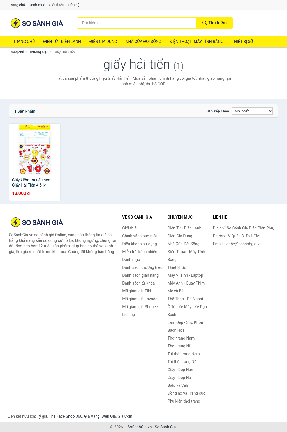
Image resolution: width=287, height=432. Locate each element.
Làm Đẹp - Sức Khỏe (185, 322)
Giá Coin (125, 416)
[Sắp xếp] (252, 111)
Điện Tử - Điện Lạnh (62, 41)
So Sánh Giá (165, 427)
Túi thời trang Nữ (182, 362)
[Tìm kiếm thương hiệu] (137, 23)
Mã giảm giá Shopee (140, 306)
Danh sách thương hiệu (142, 267)
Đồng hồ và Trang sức (186, 393)
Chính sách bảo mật (139, 236)
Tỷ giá (42, 416)
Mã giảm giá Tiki (136, 291)
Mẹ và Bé (176, 291)
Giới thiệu (56, 5)
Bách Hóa (176, 330)
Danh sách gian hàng (140, 275)
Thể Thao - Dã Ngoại (185, 299)
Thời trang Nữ (179, 346)
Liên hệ (74, 5)
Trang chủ (17, 5)
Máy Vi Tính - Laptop (185, 275)
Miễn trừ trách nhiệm (140, 251)
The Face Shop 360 (65, 416)
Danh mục (37, 5)
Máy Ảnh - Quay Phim (186, 283)
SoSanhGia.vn (140, 427)
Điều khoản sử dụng (139, 244)
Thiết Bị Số (242, 41)
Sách (172, 314)
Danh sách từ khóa (138, 283)
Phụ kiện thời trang (184, 401)
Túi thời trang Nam (184, 354)
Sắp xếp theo (218, 111)
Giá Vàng (92, 416)
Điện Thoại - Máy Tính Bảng (196, 41)
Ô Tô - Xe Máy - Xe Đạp (187, 306)
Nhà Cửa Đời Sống (143, 41)
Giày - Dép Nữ (179, 377)
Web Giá (108, 416)
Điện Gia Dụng (103, 41)
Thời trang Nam (181, 338)
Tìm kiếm (214, 23)
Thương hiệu (38, 52)
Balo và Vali (178, 385)
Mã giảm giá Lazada (140, 299)
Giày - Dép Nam (181, 369)
